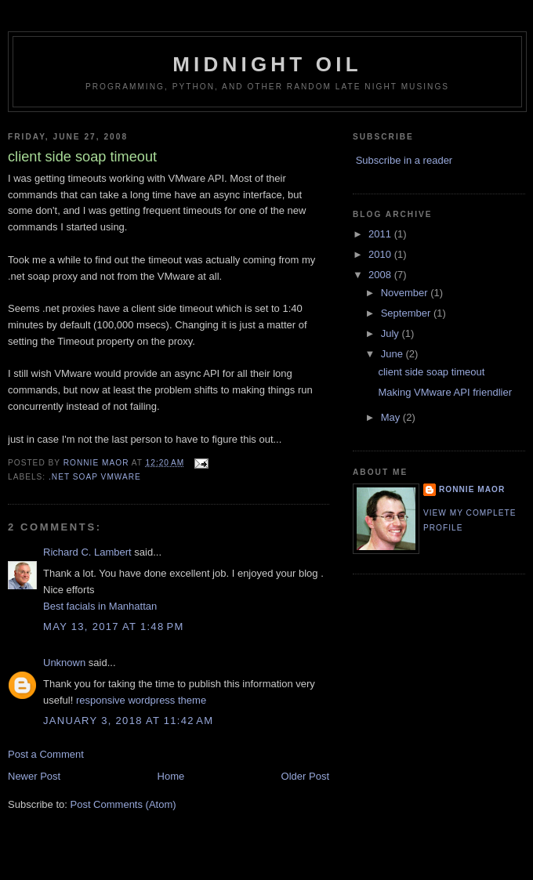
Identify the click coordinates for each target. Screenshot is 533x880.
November (406, 293)
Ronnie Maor (472, 489)
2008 (381, 275)
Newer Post (34, 776)
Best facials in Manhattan (100, 606)
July (391, 333)
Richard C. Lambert (87, 552)
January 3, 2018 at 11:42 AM (128, 720)
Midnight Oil (267, 64)
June (393, 354)
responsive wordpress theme (141, 700)
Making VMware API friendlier (445, 392)
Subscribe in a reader (404, 160)
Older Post (305, 776)
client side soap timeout (431, 372)
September (407, 313)
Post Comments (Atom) (123, 804)
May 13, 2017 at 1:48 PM (113, 626)
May (392, 417)
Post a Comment (46, 754)
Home (171, 776)
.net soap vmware (95, 477)
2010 (381, 254)
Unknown (64, 662)
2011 (381, 234)
